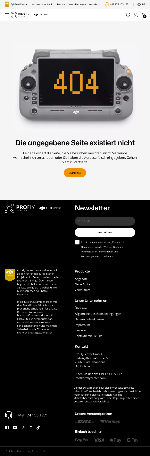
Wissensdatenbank (42, 4)
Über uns (60, 4)
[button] (128, 15)
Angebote (81, 279)
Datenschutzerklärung (89, 319)
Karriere (80, 330)
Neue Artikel (83, 284)
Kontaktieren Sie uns (88, 336)
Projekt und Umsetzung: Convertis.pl (25, 451)
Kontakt (93, 4)
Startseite (75, 173)
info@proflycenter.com (90, 378)
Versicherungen (77, 4)
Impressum (82, 325)
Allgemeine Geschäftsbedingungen (98, 314)
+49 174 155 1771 (120, 4)
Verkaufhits (82, 290)
